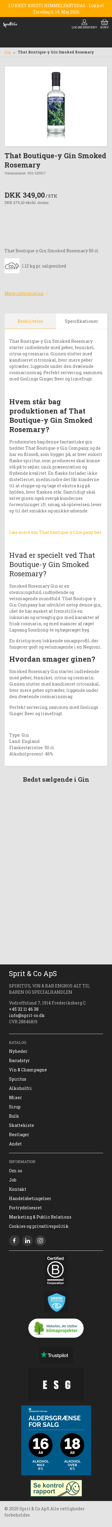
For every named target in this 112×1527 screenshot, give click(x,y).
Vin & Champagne (28, 1070)
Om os (15, 1170)
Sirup (15, 1107)
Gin (7, 52)
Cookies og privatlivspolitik (39, 1226)
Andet (15, 1144)
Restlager (19, 1134)
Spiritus (17, 1079)
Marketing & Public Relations (40, 1217)
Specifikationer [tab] (81, 321)
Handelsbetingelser (30, 1198)
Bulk (14, 1116)
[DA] (10, 24)
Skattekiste (21, 1125)
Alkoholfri (20, 1088)
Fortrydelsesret (25, 1207)
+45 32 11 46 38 (24, 1009)
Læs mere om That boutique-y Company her (55, 532)
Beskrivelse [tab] (30, 321)
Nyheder (18, 1051)
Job (12, 1180)
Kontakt (17, 1189)
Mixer (15, 1097)
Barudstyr (19, 1060)
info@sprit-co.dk (27, 1015)
